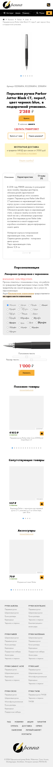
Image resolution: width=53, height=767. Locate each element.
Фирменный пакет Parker (26, 582)
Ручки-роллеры (10, 616)
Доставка (27, 726)
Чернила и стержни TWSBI (36, 700)
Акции (30, 722)
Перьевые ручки (11, 609)
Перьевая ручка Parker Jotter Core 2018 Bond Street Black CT (26, 439)
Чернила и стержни (12, 623)
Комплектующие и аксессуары (35, 625)
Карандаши (9, 619)
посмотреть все (26, 390)
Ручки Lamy (34, 666)
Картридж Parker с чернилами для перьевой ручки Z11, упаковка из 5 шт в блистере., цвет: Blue (26, 510)
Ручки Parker (11, 634)
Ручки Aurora (11, 606)
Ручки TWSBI (34, 691)
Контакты (26, 734)
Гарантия (41, 722)
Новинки (19, 722)
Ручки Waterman (37, 634)
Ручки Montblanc (37, 606)
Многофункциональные (38, 676)
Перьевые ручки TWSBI (37, 694)
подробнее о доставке (26, 153)
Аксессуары (9, 655)
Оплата (14, 726)
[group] (26, 52)
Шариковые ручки (12, 613)
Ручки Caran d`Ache (14, 666)
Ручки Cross (10, 691)
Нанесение (17, 730)
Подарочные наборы (13, 651)
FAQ (9, 722)
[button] (21, 75)
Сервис (39, 726)
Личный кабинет (33, 730)
